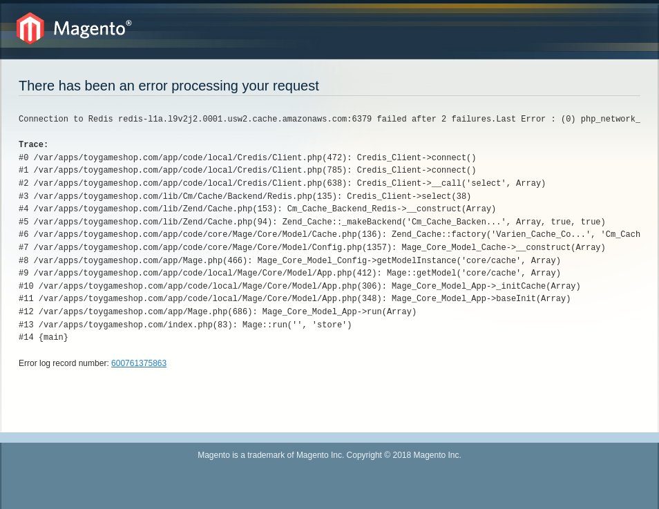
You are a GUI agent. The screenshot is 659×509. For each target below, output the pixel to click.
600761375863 (138, 363)
